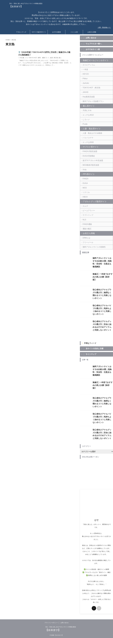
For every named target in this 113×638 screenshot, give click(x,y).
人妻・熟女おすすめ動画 (90, 134)
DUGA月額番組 (87, 156)
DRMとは (86, 238)
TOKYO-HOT (32, 58)
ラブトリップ (87, 215)
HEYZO (85, 74)
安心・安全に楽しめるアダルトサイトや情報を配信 (60, 626)
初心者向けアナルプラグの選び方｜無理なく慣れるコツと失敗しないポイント (103, 292)
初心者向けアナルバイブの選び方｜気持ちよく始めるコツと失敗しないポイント (103, 308)
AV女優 (22, 58)
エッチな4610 (87, 115)
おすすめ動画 (56, 32)
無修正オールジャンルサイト (93, 61)
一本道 (85, 70)
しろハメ (85, 120)
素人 (57, 58)
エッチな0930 (87, 143)
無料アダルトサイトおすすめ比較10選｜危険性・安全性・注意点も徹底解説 (103, 261)
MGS (84, 188)
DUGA (85, 184)
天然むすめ (86, 111)
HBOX (85, 197)
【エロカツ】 (16, 6)
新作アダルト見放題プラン (91, 102)
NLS (84, 220)
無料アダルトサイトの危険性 (92, 247)
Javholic (85, 83)
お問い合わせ (65, 622)
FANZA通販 (86, 225)
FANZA (85, 179)
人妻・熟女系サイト (90, 129)
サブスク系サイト (89, 147)
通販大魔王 (86, 229)
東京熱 (53, 58)
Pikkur (85, 79)
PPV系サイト (87, 175)
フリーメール (87, 243)
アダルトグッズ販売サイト (92, 202)
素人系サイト (87, 106)
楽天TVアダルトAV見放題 (91, 161)
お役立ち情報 (92, 32)
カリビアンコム (88, 65)
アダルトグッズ (21, 32)
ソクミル (85, 193)
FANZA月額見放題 (88, 152)
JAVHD (85, 93)
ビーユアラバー (88, 211)
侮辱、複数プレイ (41, 58)
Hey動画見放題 (87, 97)
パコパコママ (87, 138)
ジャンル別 (74, 32)
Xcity (84, 170)
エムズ (85, 206)
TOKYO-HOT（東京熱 (90, 88)
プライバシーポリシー (51, 622)
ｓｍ (26, 58)
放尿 (49, 58)
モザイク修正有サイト (39, 32)
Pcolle (84, 124)
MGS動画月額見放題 (89, 165)
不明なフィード (90, 343)
